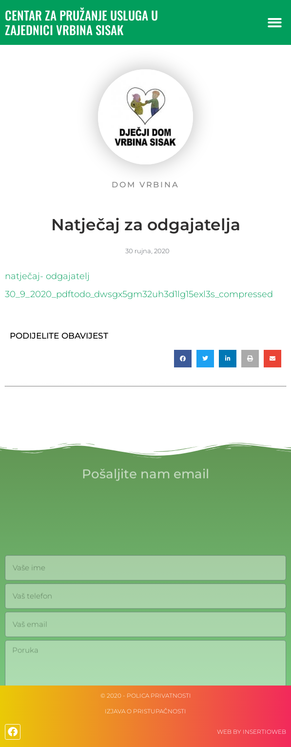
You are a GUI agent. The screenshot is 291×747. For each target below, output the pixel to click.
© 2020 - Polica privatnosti (145, 695)
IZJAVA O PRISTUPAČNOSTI (145, 711)
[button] (274, 22)
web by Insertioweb (251, 731)
